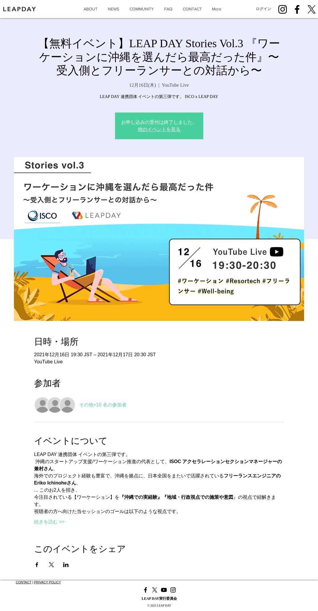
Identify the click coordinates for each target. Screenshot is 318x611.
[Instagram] (282, 9)
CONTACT (23, 582)
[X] (311, 9)
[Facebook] (297, 9)
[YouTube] (163, 589)
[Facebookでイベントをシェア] (37, 564)
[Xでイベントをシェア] (51, 564)
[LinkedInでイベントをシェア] (66, 564)
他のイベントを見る (159, 129)
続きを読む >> (49, 521)
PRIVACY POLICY (47, 582)
